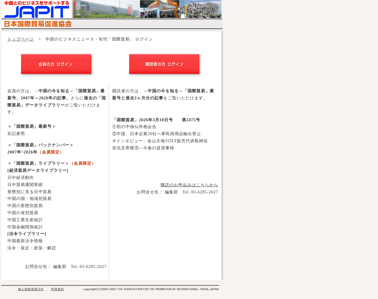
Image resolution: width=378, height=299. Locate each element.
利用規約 (57, 289)
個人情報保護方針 (31, 289)
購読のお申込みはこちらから (189, 185)
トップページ (20, 39)
